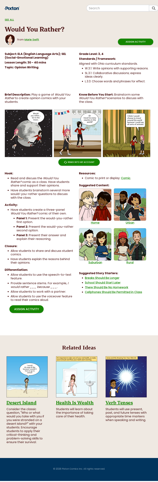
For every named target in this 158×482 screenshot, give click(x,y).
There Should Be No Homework (106, 287)
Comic (125, 178)
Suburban (95, 246)
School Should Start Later (103, 283)
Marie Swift (31, 39)
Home (95, 206)
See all (9, 20)
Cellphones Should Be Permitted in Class (113, 292)
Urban (130, 206)
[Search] (117, 8)
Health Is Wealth (75, 403)
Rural (130, 246)
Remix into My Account (79, 162)
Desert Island (21, 403)
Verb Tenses (119, 403)
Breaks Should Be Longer (102, 278)
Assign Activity (136, 41)
